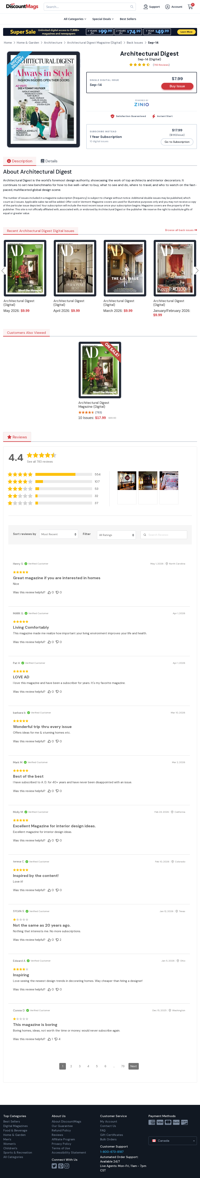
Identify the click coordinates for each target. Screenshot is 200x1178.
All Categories (13, 1157)
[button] (55, 474)
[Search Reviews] (164, 535)
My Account (108, 1121)
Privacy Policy (61, 1144)
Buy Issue (177, 86)
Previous (3, 270)
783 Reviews (161, 65)
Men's (7, 1139)
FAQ (103, 1130)
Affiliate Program (63, 1139)
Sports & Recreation (17, 1153)
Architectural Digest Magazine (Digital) (93, 405)
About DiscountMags (66, 1121)
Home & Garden (14, 1135)
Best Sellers (11, 1121)
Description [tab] (19, 161)
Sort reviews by (24, 534)
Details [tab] (49, 161)
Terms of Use (61, 1148)
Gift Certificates (111, 1135)
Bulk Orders (108, 1139)
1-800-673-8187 (112, 1152)
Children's (10, 1148)
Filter (87, 534)
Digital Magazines (15, 1126)
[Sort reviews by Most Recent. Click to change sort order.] (58, 534)
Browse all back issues (181, 230)
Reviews (17, 437)
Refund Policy (61, 1130)
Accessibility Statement (69, 1153)
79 (123, 1066)
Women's (9, 1144)
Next (133, 1066)
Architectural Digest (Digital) (18, 303)
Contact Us (108, 1126)
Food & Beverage (15, 1130)
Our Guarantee (62, 1126)
